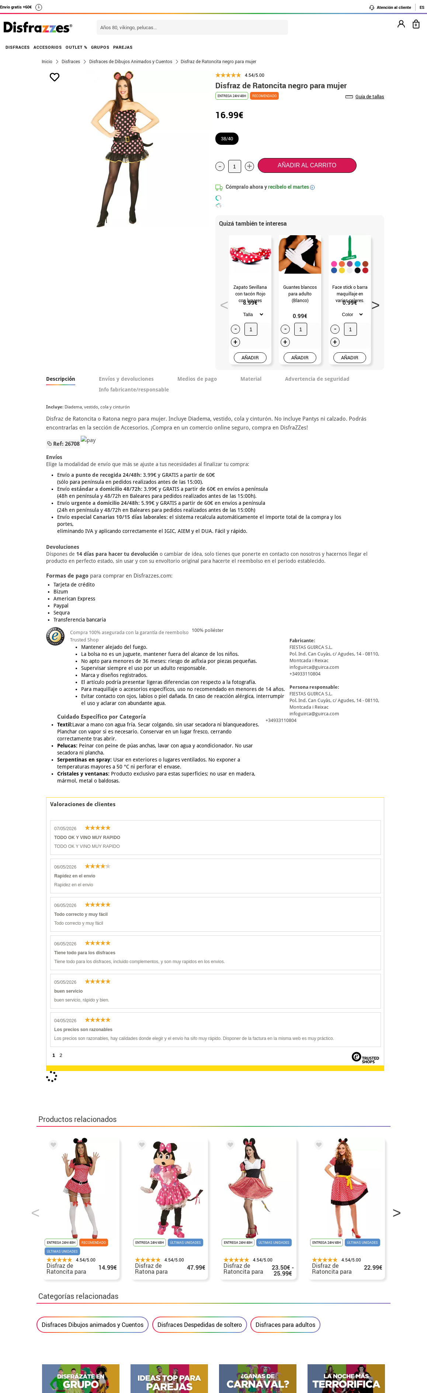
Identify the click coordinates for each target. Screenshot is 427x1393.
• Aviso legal (58, 1279)
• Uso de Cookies (64, 1296)
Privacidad (95, 1279)
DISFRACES (18, 47)
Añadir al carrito (307, 165)
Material (250, 379)
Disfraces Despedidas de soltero (199, 983)
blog (372, 1171)
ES (422, 7)
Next (372, 303)
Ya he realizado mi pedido (319, 1252)
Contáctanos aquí (183, 1252)
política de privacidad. (239, 1090)
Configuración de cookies (79, 1305)
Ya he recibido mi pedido (318, 1261)
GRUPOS (100, 47)
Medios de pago (197, 379)
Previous (221, 303)
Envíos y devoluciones (126, 379)
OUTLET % (76, 47)
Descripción (60, 379)
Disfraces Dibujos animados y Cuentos (92, 983)
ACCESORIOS (48, 47)
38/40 (227, 138)
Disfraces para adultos (285, 983)
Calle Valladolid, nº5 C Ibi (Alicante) (315, 1298)
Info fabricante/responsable (134, 390)
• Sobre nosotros (64, 1261)
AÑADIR (250, 357)
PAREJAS (123, 47)
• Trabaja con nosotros (72, 1314)
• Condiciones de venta (72, 1270)
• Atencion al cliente (69, 1287)
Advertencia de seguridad (317, 379)
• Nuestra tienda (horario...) (79, 1243)
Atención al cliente (390, 7)
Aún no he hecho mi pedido (320, 1243)
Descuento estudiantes (76, 1252)
